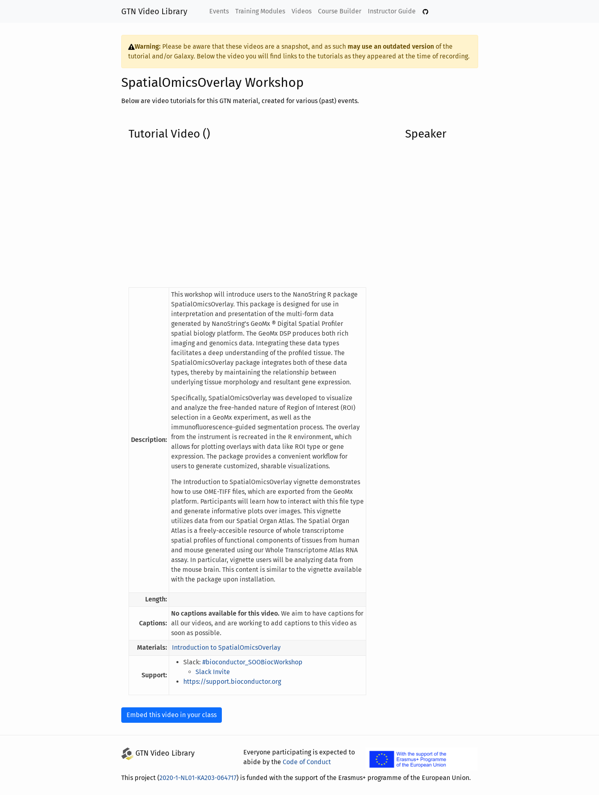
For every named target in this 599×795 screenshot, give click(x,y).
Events (220, 11)
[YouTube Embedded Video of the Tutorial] (248, 214)
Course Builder (339, 11)
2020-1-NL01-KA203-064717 (200, 777)
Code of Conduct (304, 761)
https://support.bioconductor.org (230, 681)
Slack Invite (214, 671)
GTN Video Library (154, 11)
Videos (302, 11)
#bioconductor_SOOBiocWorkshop (255, 662)
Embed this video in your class (170, 714)
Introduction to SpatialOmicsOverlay (225, 647)
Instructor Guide (391, 11)
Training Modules (261, 11)
